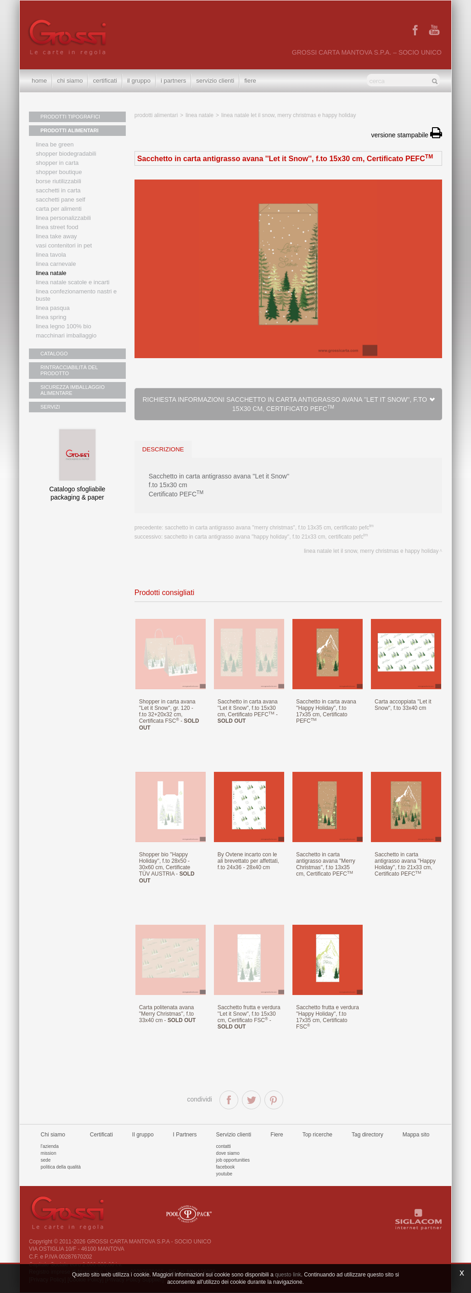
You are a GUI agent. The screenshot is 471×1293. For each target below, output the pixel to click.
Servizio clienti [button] (215, 80)
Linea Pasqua (53, 307)
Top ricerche (317, 1134)
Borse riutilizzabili (58, 181)
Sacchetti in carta (58, 190)
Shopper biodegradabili (66, 153)
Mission (48, 1153)
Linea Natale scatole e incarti (72, 282)
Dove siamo (228, 1153)
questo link (288, 1274)
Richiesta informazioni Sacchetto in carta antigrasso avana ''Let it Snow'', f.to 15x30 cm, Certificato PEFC (288, 404)
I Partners (173, 80)
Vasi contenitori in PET (64, 245)
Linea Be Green (54, 144)
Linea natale (51, 273)
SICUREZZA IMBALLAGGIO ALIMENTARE (72, 390)
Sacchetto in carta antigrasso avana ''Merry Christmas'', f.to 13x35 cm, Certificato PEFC (269, 527)
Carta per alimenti (59, 208)
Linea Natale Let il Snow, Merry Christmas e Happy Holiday (288, 115)
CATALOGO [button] (54, 353)
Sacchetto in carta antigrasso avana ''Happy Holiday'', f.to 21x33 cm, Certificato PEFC (266, 537)
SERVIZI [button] (50, 407)
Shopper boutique (59, 172)
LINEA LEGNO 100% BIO (63, 326)
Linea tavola (51, 254)
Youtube (224, 1173)
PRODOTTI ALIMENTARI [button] (69, 130)
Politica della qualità (61, 1166)
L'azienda (50, 1146)
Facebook (225, 1166)
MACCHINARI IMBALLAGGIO (66, 335)
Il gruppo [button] (139, 80)
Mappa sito (416, 1134)
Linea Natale (199, 115)
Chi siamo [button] (70, 80)
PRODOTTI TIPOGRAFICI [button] (70, 116)
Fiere (250, 80)
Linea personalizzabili (63, 217)
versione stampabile (406, 135)
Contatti (223, 1146)
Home (39, 80)
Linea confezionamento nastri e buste (76, 295)
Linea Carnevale (56, 263)
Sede (46, 1160)
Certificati (105, 80)
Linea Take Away (56, 236)
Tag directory (367, 1134)
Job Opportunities (233, 1160)
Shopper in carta (57, 162)
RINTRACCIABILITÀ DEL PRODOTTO (69, 370)
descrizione (163, 449)
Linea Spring (51, 317)
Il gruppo (143, 1134)
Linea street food (57, 227)
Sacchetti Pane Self (60, 199)
